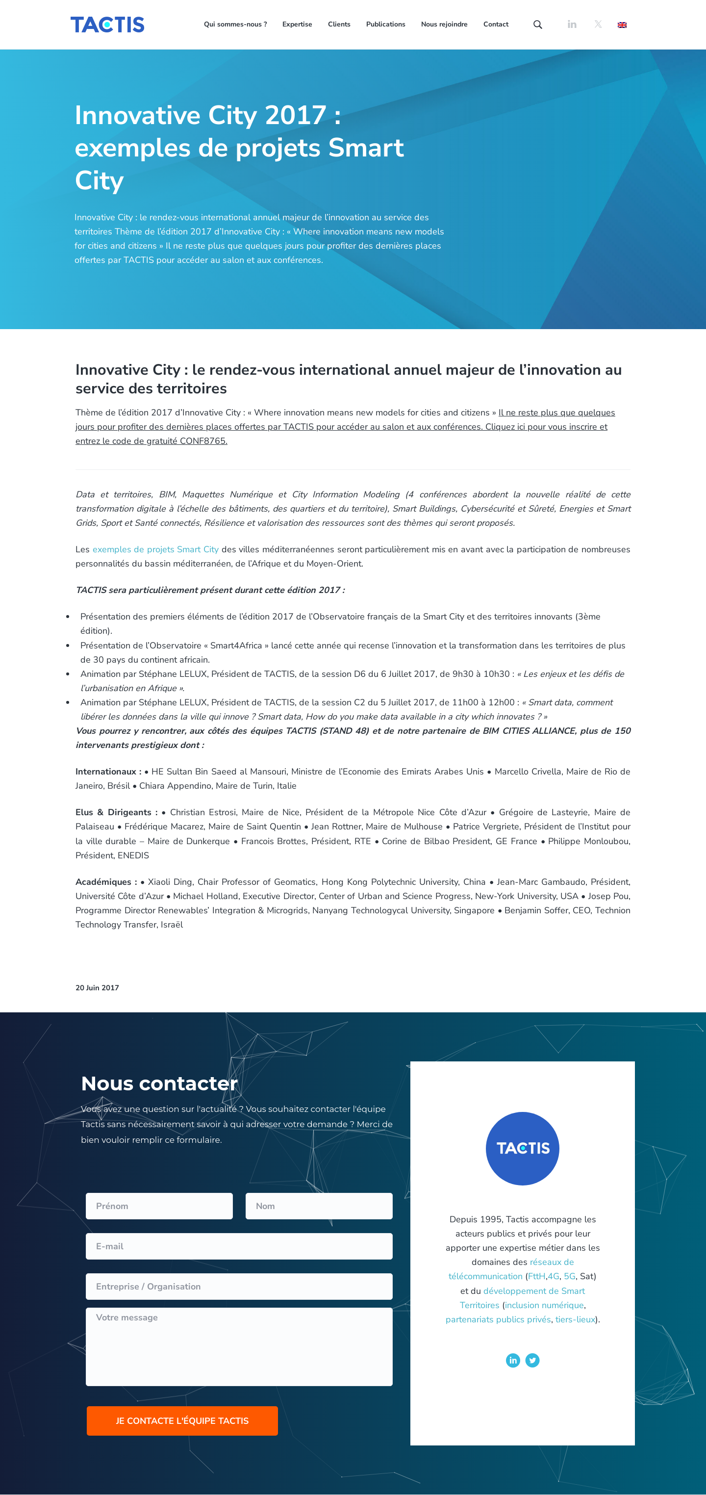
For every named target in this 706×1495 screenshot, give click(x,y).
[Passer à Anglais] (622, 24)
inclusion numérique (544, 1305)
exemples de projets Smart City (156, 549)
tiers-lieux (575, 1319)
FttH (537, 1276)
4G (553, 1276)
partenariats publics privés (498, 1319)
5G (570, 1276)
